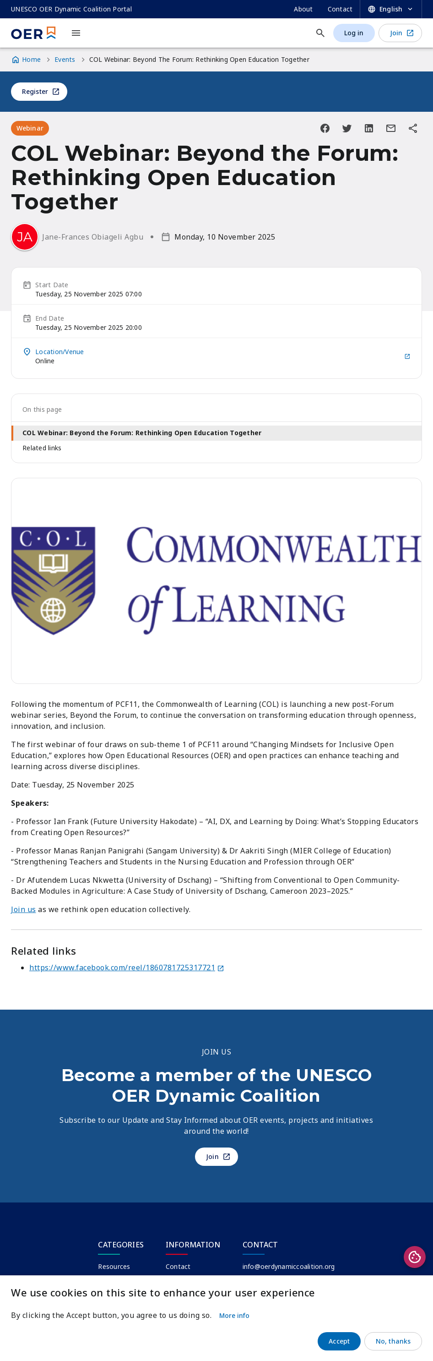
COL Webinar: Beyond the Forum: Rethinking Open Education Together (141, 432)
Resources (114, 1266)
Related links (41, 447)
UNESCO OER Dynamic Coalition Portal (71, 9)
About (303, 9)
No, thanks (393, 1341)
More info (234, 1315)
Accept (339, 1341)
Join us (23, 909)
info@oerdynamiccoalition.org (289, 1266)
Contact (340, 9)
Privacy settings (415, 1257)
